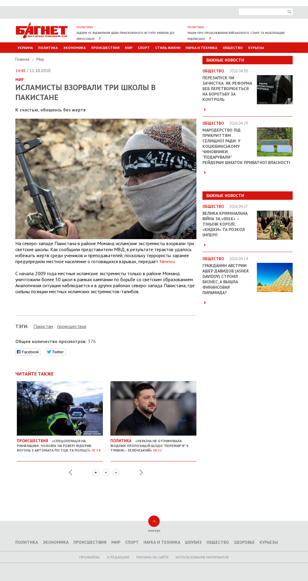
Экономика (74, 47)
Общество (233, 47)
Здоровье (244, 542)
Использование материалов (202, 557)
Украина (25, 47)
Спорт (144, 47)
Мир (128, 47)
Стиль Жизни (167, 47)
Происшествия (105, 47)
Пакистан (43, 326)
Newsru (167, 261)
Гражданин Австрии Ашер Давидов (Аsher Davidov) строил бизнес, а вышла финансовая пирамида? (225, 279)
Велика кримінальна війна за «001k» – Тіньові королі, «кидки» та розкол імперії (225, 224)
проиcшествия (71, 326)
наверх (154, 530)
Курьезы (256, 47)
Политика (48, 47)
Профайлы (89, 557)
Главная (23, 59)
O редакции (118, 557)
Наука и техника (201, 47)
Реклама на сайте (152, 557)
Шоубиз (193, 542)
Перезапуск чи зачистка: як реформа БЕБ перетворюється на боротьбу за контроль (227, 88)
